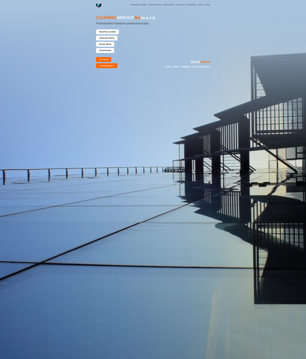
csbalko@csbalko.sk (106, 66)
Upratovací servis (106, 38)
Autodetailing (105, 50)
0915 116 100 (103, 59)
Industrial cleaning (107, 32)
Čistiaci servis (105, 44)
